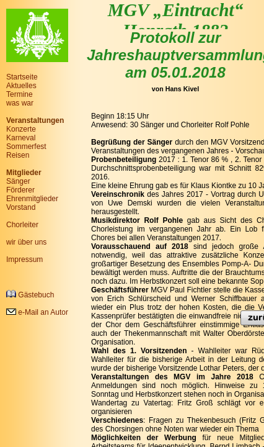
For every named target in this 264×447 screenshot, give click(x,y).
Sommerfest (26, 146)
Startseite (22, 77)
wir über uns (26, 242)
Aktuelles (21, 85)
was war (19, 103)
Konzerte (21, 129)
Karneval (20, 137)
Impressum (24, 259)
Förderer (20, 190)
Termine (19, 94)
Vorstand (20, 207)
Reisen (17, 155)
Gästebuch (30, 294)
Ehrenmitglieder (32, 198)
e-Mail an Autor (37, 312)
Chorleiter (22, 224)
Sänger (18, 181)
